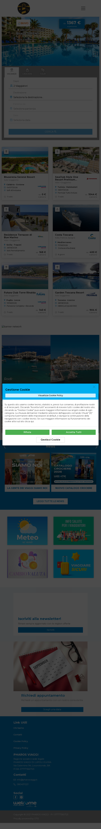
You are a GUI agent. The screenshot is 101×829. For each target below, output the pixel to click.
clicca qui (29, 421)
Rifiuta (27, 432)
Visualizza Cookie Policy (50, 395)
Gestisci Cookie (50, 439)
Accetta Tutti (73, 432)
